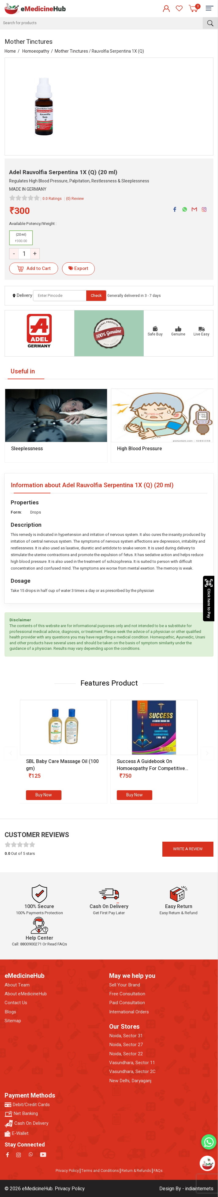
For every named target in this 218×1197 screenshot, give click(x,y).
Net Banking (21, 1113)
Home (10, 51)
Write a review (188, 849)
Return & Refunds (136, 1170)
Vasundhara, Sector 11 (132, 1063)
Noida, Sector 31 (126, 1036)
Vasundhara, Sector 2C (132, 1071)
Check (96, 295)
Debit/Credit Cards (27, 1105)
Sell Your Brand (124, 985)
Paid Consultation (127, 1003)
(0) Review (75, 198)
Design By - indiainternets (186, 1188)
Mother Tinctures (71, 51)
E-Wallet (16, 1133)
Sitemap (13, 1021)
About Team (17, 985)
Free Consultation (127, 994)
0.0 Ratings (52, 198)
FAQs (158, 1170)
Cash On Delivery (26, 1124)
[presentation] (11, 753)
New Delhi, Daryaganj (130, 1081)
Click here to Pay (208, 598)
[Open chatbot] (207, 1163)
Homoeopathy (35, 51)
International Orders (129, 1012)
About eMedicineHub (26, 994)
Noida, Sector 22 (126, 1054)
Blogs (10, 1012)
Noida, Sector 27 (126, 1045)
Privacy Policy (67, 1170)
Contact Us (16, 1003)
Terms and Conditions (100, 1170)
